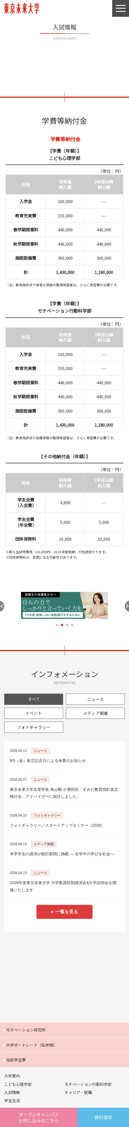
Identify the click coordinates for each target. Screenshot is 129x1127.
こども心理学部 (18, 1084)
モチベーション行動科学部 (88, 1084)
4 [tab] (72, 625)
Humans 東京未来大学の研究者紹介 (64, 949)
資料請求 (103, 1117)
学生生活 (12, 1100)
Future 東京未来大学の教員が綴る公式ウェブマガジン (64, 976)
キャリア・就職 (78, 1092)
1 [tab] (57, 625)
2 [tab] (62, 625)
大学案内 (12, 1076)
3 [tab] (67, 625)
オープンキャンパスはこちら (39, 1117)
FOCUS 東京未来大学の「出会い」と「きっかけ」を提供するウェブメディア (64, 1002)
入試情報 (12, 1092)
